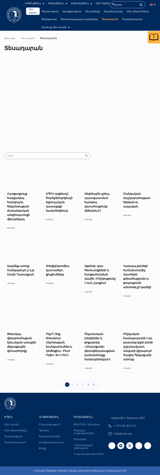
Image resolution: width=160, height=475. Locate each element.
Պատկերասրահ (132, 19)
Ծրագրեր (80, 439)
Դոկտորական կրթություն (83, 446)
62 (88, 385)
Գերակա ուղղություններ (84, 432)
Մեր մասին (27, 38)
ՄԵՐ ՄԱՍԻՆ (33, 11)
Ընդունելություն (49, 424)
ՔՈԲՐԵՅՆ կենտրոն (87, 424)
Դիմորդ (44, 430)
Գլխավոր (10, 38)
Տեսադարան (110, 19)
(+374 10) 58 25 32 (125, 425)
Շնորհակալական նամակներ (79, 19)
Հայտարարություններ (89, 454)
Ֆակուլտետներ (49, 436)
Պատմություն (50, 11)
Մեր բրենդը (92, 11)
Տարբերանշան (113, 11)
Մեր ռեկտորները (138, 11)
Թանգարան (49, 19)
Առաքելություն (72, 11)
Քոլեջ (42, 448)
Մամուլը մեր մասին (54, 27)
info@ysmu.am (123, 433)
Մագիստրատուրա (52, 442)
